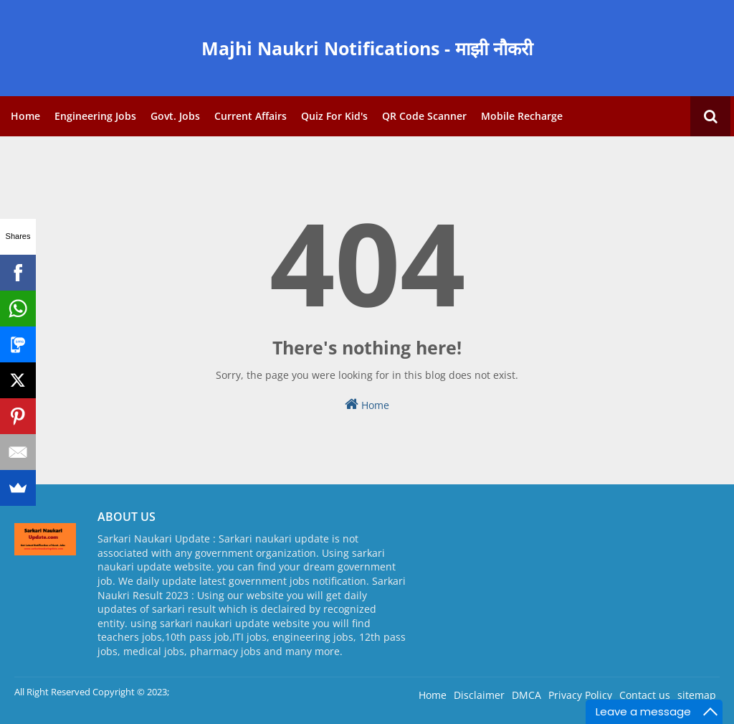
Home (367, 404)
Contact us (644, 695)
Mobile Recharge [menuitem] (522, 116)
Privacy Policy (580, 695)
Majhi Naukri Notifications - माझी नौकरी (367, 48)
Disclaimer (479, 695)
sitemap (696, 695)
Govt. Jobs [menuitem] (175, 116)
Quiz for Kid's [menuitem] (334, 116)
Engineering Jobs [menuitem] (95, 116)
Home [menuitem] (25, 116)
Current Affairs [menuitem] (250, 116)
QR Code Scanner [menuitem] (424, 116)
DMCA (526, 695)
